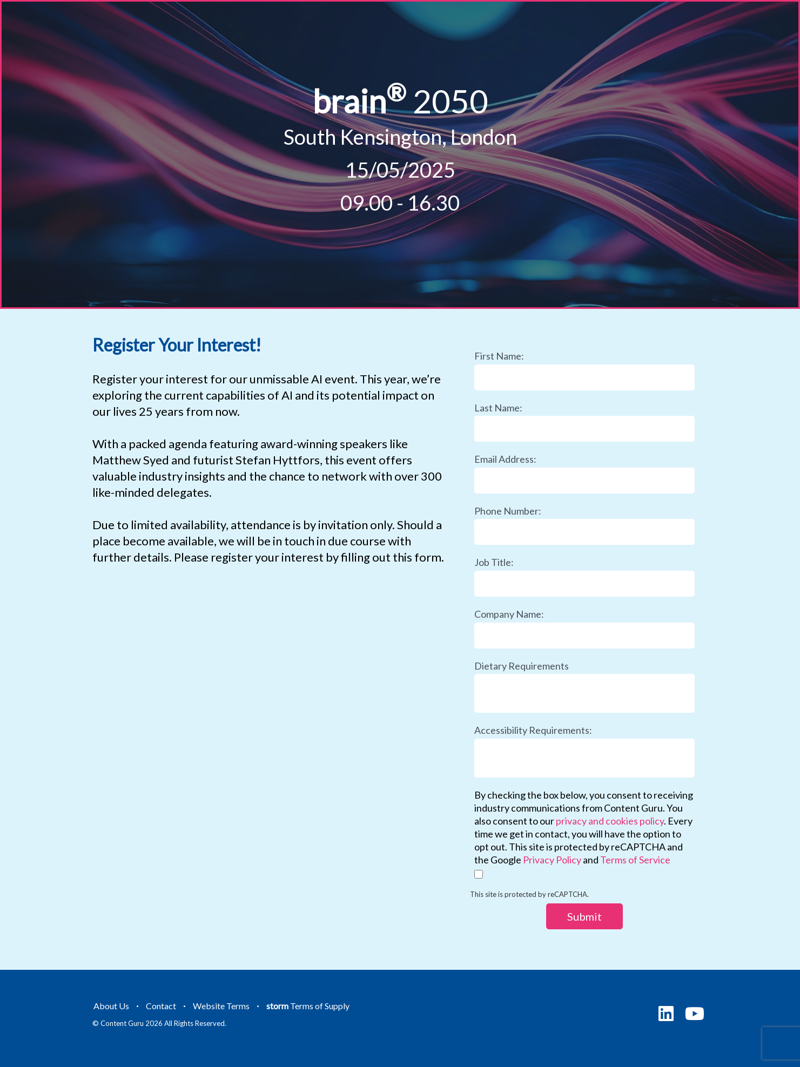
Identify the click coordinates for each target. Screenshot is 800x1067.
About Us (111, 1006)
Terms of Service (635, 860)
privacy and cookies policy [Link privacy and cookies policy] (610, 821)
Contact (161, 1006)
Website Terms (221, 1006)
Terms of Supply (307, 1006)
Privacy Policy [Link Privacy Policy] (552, 860)
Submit (584, 916)
